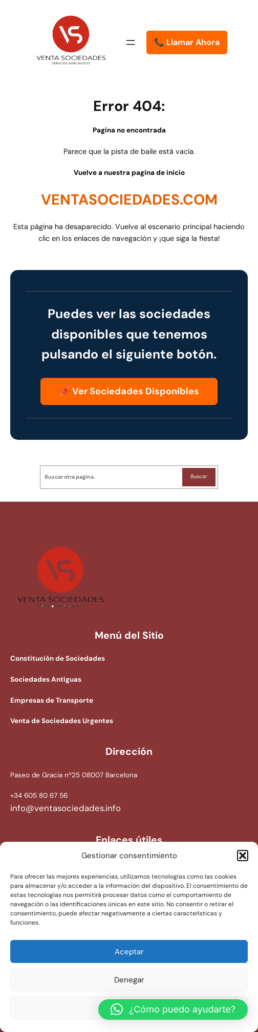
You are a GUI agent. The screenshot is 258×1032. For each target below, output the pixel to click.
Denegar (129, 980)
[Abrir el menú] (130, 42)
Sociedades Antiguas (45, 679)
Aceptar (129, 952)
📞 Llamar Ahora (187, 42)
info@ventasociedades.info (65, 808)
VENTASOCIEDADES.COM (129, 199)
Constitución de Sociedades (57, 658)
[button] (243, 855)
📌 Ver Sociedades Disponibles (129, 391)
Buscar (198, 476)
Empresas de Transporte (51, 700)
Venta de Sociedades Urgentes (61, 720)
